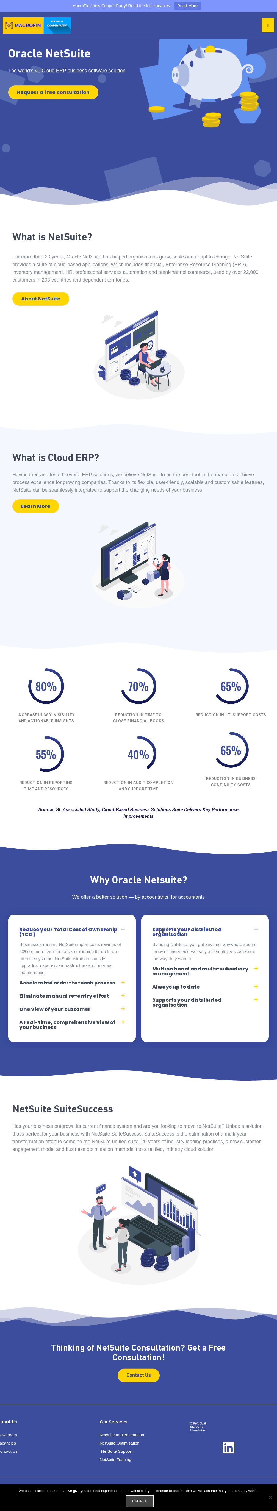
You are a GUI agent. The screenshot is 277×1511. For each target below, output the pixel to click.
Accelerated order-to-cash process (67, 982)
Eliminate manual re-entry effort (64, 995)
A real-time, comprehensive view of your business (67, 1025)
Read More (187, 5)
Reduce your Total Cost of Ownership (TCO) (68, 932)
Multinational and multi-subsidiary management (200, 971)
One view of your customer (55, 1009)
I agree (139, 1500)
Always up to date (176, 986)
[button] (72, 932)
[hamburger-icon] (268, 25)
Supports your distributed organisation (186, 932)
